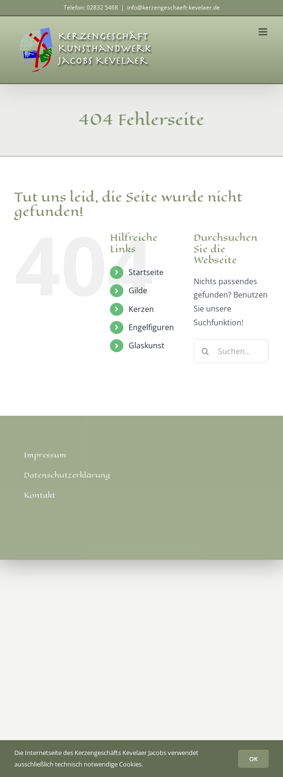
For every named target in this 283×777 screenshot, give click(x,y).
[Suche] (206, 351)
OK (253, 759)
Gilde (138, 290)
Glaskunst (146, 345)
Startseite (146, 272)
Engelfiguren (151, 327)
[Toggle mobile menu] (264, 32)
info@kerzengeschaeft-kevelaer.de (173, 7)
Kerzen (141, 309)
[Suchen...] (231, 351)
